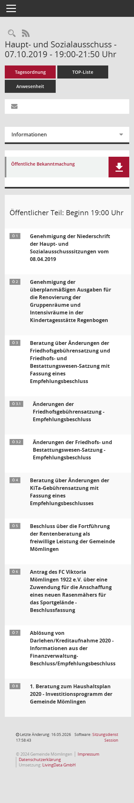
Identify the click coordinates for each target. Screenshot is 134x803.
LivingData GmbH (59, 765)
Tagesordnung (30, 72)
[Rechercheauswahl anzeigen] (12, 33)
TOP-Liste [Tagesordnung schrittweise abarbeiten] (82, 72)
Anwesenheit (30, 86)
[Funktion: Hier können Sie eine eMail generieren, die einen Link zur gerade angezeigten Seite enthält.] (14, 106)
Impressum (88, 754)
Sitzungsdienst (105, 737)
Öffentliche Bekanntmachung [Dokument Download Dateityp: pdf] (43, 164)
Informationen (29, 134)
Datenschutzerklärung (40, 759)
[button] (119, 167)
